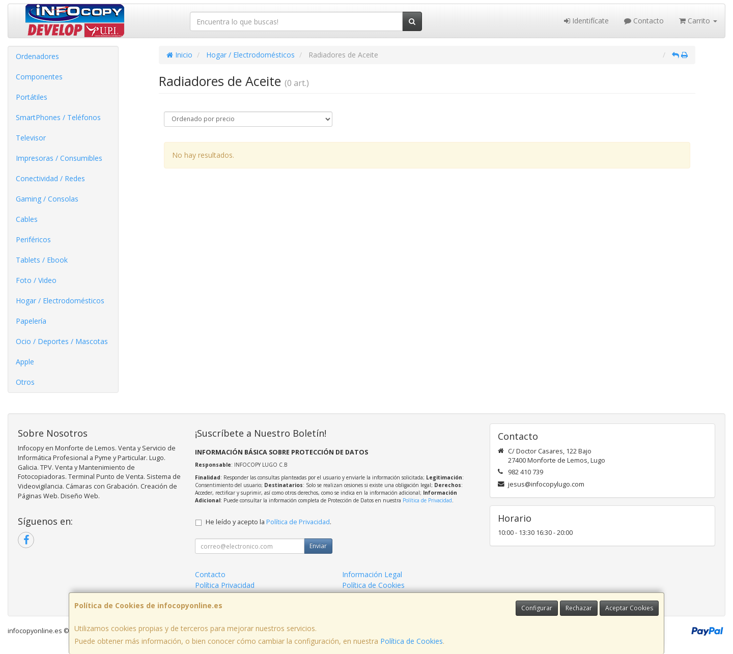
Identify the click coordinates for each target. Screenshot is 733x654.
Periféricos (33, 239)
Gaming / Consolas (47, 199)
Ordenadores (37, 56)
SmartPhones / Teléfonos (58, 117)
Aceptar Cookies (629, 608)
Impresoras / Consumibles (59, 158)
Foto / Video (36, 280)
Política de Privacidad (427, 500)
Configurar (536, 608)
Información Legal (372, 574)
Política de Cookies (411, 641)
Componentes (39, 76)
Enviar (318, 546)
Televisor (31, 138)
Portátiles (31, 97)
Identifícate (586, 20)
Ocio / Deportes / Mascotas (62, 341)
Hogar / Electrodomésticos (60, 300)
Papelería (31, 321)
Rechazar (579, 608)
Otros (25, 382)
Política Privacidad (225, 585)
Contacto (644, 20)
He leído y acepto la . (268, 522)
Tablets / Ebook (42, 260)
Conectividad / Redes (50, 178)
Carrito (698, 20)
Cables (27, 219)
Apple (25, 361)
